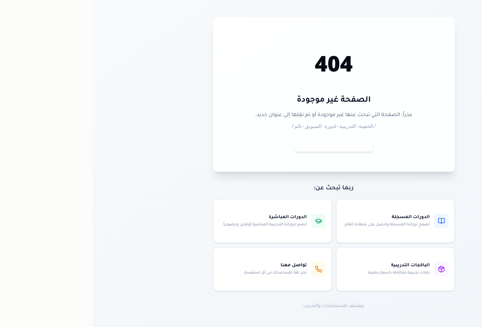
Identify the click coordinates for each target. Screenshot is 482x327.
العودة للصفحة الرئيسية (241, 145)
